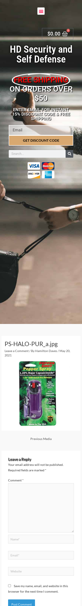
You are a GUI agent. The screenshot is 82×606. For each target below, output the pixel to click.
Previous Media (41, 439)
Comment (16, 480)
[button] (41, 11)
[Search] (69, 154)
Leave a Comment (17, 351)
